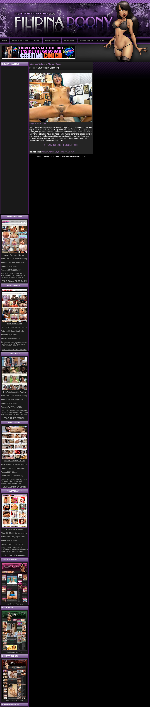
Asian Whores (48, 152)
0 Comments (53, 68)
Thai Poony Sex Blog (14, 652)
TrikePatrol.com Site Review (14, 392)
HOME (4, 40)
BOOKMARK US (86, 40)
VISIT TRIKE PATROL (14, 418)
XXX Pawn (69, 152)
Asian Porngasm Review (14, 255)
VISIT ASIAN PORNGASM (14, 281)
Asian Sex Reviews (14, 323)
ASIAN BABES (70, 40)
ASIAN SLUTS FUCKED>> (61, 145)
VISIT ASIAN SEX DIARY (14, 487)
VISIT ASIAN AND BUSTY (14, 349)
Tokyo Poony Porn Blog (14, 700)
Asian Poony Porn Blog (14, 604)
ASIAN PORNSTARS (20, 40)
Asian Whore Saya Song (46, 64)
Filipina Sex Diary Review (14, 461)
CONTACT (101, 40)
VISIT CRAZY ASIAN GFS (14, 555)
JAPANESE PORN (52, 40)
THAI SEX (37, 40)
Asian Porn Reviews (14, 529)
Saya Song (42, 68)
